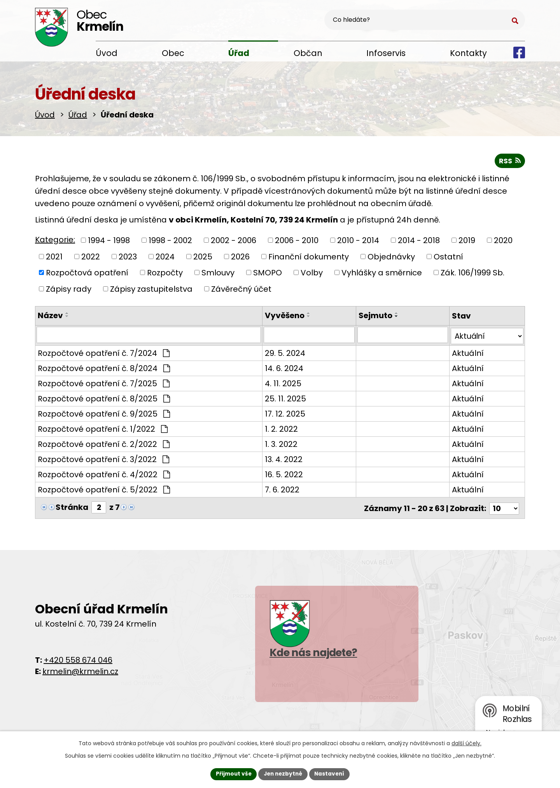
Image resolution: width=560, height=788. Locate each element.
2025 (202, 256)
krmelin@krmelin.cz (80, 669)
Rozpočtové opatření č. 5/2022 (104, 488)
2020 (503, 240)
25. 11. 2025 (281, 397)
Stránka (72, 506)
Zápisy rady (68, 288)
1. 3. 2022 (277, 443)
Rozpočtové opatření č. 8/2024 (104, 367)
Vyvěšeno (281, 315)
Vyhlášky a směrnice (381, 272)
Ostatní (448, 256)
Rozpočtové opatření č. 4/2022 (104, 473)
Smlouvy (217, 272)
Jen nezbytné (282, 773)
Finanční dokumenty (308, 256)
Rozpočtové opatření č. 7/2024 (104, 352)
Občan (308, 53)
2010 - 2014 (358, 240)
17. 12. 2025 (281, 412)
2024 (165, 256)
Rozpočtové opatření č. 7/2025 (104, 382)
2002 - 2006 (233, 240)
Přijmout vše (231, 773)
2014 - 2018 (419, 240)
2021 (54, 256)
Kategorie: (55, 239)
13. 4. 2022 (280, 458)
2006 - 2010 (296, 240)
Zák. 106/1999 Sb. (472, 272)
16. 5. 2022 (280, 473)
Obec (173, 53)
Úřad (238, 53)
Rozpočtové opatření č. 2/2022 (104, 443)
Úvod (106, 53)
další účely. (466, 743)
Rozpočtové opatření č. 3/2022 (103, 458)
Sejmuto (373, 315)
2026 (240, 256)
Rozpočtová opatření (87, 272)
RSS (510, 160)
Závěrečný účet (241, 288)
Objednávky (391, 256)
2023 (128, 256)
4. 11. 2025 (279, 382)
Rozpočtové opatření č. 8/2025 (104, 397)
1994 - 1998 (109, 240)
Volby (312, 272)
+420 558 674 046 (78, 658)
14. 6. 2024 (280, 367)
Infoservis (386, 53)
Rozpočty (165, 272)
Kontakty (468, 53)
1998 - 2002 (170, 240)
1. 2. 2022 (277, 427)
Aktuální (467, 352)
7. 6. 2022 (278, 488)
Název (50, 315)
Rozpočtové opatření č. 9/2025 (104, 412)
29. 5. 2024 (281, 352)
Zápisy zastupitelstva (151, 288)
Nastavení (331, 773)
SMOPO (267, 272)
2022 (90, 256)
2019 (466, 240)
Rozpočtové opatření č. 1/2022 (103, 427)
